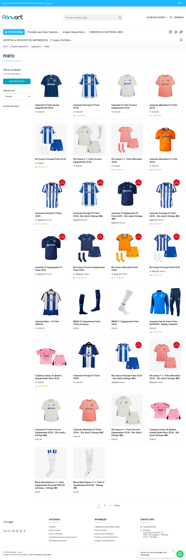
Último (117, 505)
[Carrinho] (177, 17)
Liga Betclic (36, 46)
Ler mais (47, 3)
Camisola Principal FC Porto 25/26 (86, 106)
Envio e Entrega (55, 534)
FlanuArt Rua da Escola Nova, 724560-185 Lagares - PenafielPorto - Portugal (154, 533)
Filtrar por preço (17, 106)
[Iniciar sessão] (157, 17)
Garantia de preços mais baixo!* (63, 537)
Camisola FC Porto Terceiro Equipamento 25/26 (124, 106)
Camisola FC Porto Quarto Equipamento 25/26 (47, 106)
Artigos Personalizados (105, 540)
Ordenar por (9, 91)
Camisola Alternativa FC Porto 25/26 (163, 106)
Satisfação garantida (58, 540)
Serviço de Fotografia (104, 534)
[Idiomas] (181, 3)
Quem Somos (55, 530)
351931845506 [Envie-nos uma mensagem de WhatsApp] (148, 527)
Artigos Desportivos (19, 46)
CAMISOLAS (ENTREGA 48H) (107, 527)
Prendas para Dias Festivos (106, 537)
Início (5, 46)
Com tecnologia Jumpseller (40, 555)
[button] (14, 32)
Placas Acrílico (101, 530)
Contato (52, 527)
